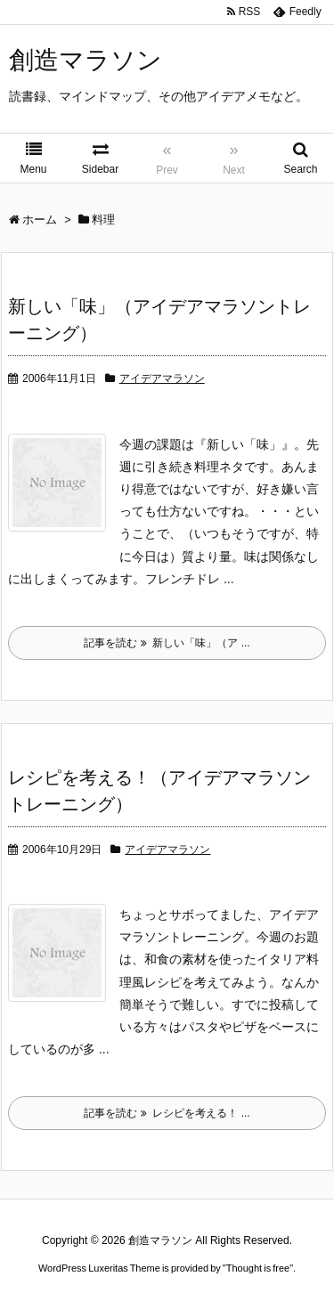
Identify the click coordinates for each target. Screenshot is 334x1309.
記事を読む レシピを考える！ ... (166, 1113)
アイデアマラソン (162, 378)
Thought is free (257, 1268)
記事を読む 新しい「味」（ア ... (166, 643)
